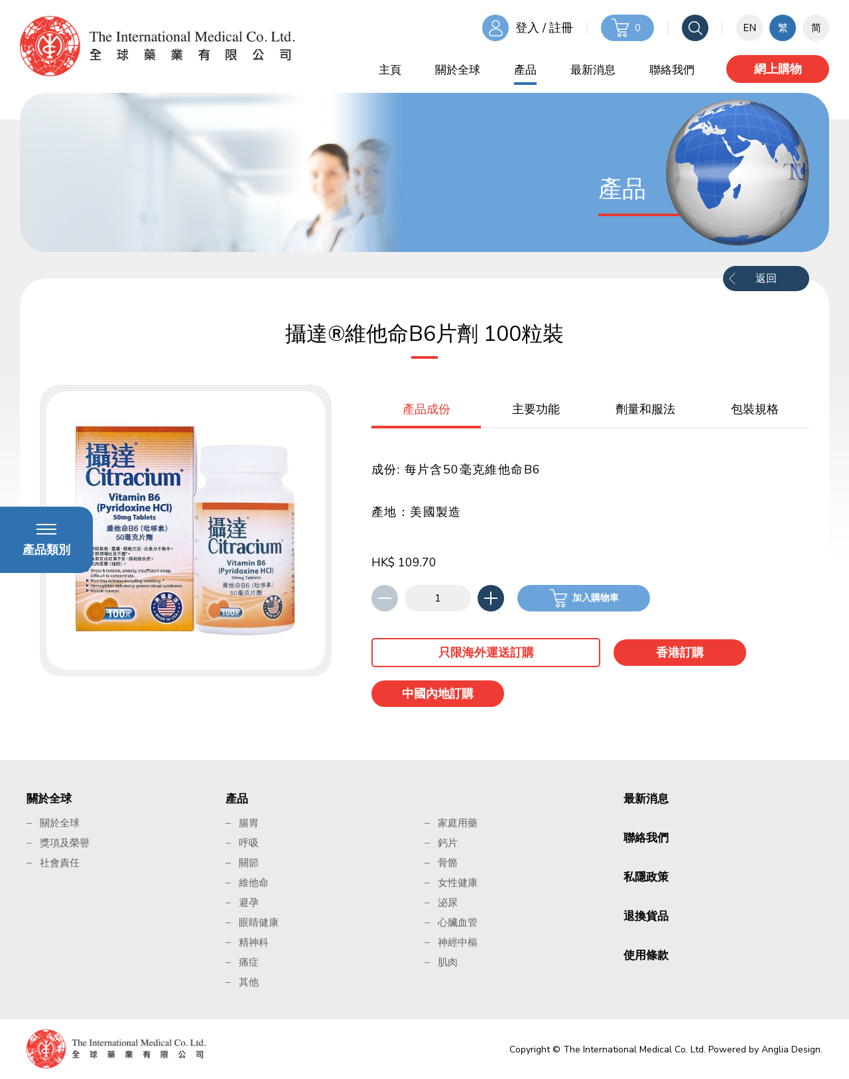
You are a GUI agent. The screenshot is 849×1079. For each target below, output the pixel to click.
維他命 (254, 882)
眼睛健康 (259, 922)
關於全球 (457, 70)
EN (749, 27)
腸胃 (249, 823)
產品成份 (426, 409)
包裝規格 (755, 409)
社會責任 (60, 862)
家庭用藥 (458, 823)
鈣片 (448, 843)
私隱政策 (646, 877)
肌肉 (448, 962)
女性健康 (458, 882)
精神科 (254, 942)
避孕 (249, 902)
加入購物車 (595, 598)
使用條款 (646, 955)
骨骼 (448, 862)
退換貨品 (646, 916)
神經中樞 (458, 942)
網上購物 (778, 69)
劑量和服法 (645, 409)
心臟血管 (458, 922)
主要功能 (536, 409)
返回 (766, 278)
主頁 (390, 70)
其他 (249, 982)
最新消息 (593, 70)
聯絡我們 (671, 70)
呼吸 (249, 843)
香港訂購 (680, 653)
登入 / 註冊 (544, 28)
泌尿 (448, 902)
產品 (525, 70)
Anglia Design (790, 1049)
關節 (249, 862)
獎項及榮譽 (65, 843)
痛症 (249, 962)
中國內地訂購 (438, 694)
